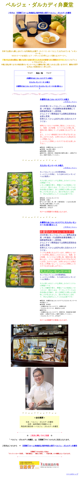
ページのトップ (72, 474)
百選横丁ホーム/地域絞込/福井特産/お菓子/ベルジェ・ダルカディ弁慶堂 (43, 13)
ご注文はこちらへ (70, 102)
